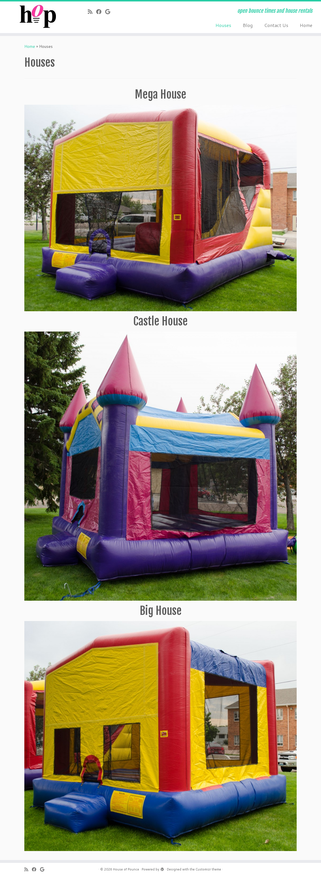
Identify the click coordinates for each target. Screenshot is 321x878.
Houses (223, 25)
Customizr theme (208, 869)
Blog (248, 25)
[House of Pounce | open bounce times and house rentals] (37, 16)
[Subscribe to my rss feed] (92, 11)
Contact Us (276, 25)
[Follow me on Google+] (109, 11)
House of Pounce (126, 869)
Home (306, 25)
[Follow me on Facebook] (100, 11)
